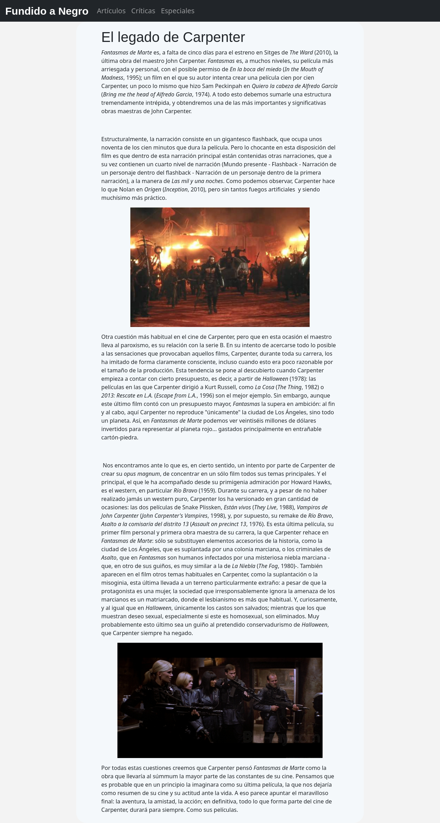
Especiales (177, 10)
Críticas (143, 10)
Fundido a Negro (46, 11)
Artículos (111, 10)
